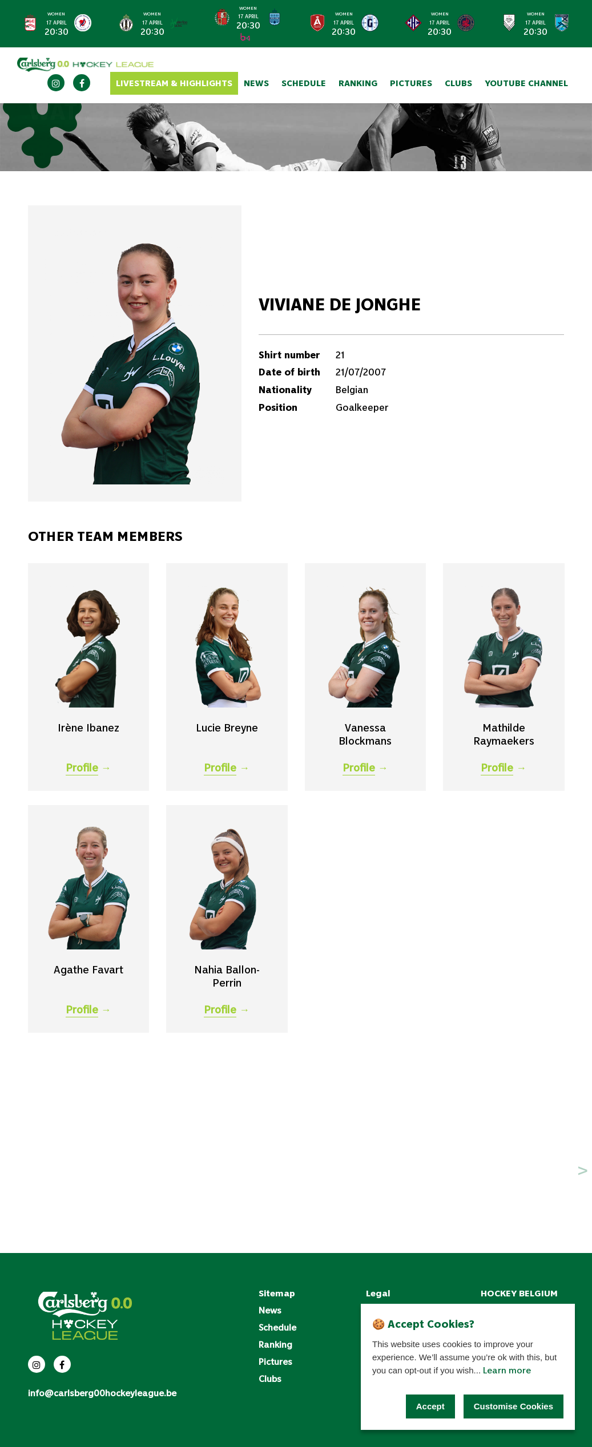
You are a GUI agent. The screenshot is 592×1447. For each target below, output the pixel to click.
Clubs (458, 83)
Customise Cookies (513, 1406)
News (256, 83)
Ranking (358, 83)
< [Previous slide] (25, 23)
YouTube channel (526, 83)
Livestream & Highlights (174, 83)
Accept (430, 1406)
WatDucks (102, 133)
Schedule (303, 83)
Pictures (411, 83)
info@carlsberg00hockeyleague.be (102, 1393)
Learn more (507, 1370)
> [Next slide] (566, 23)
